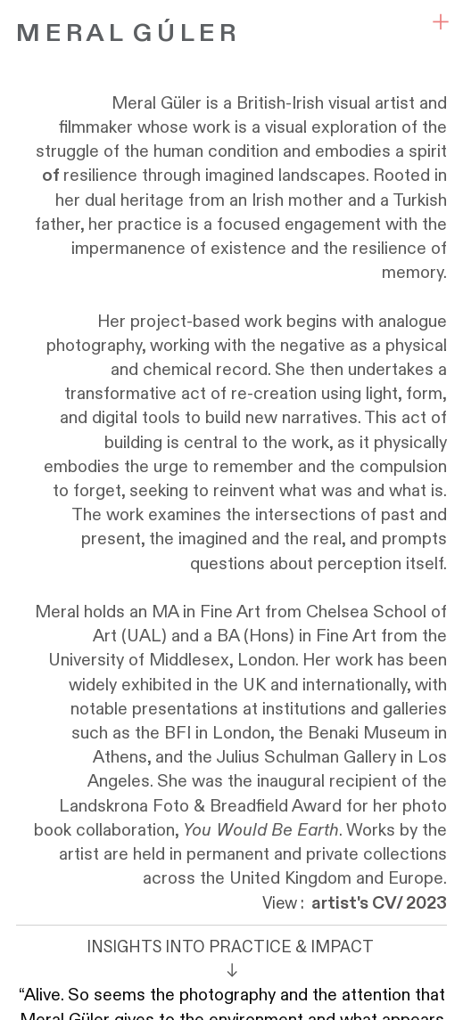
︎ (440, 22)
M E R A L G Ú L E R (126, 33)
